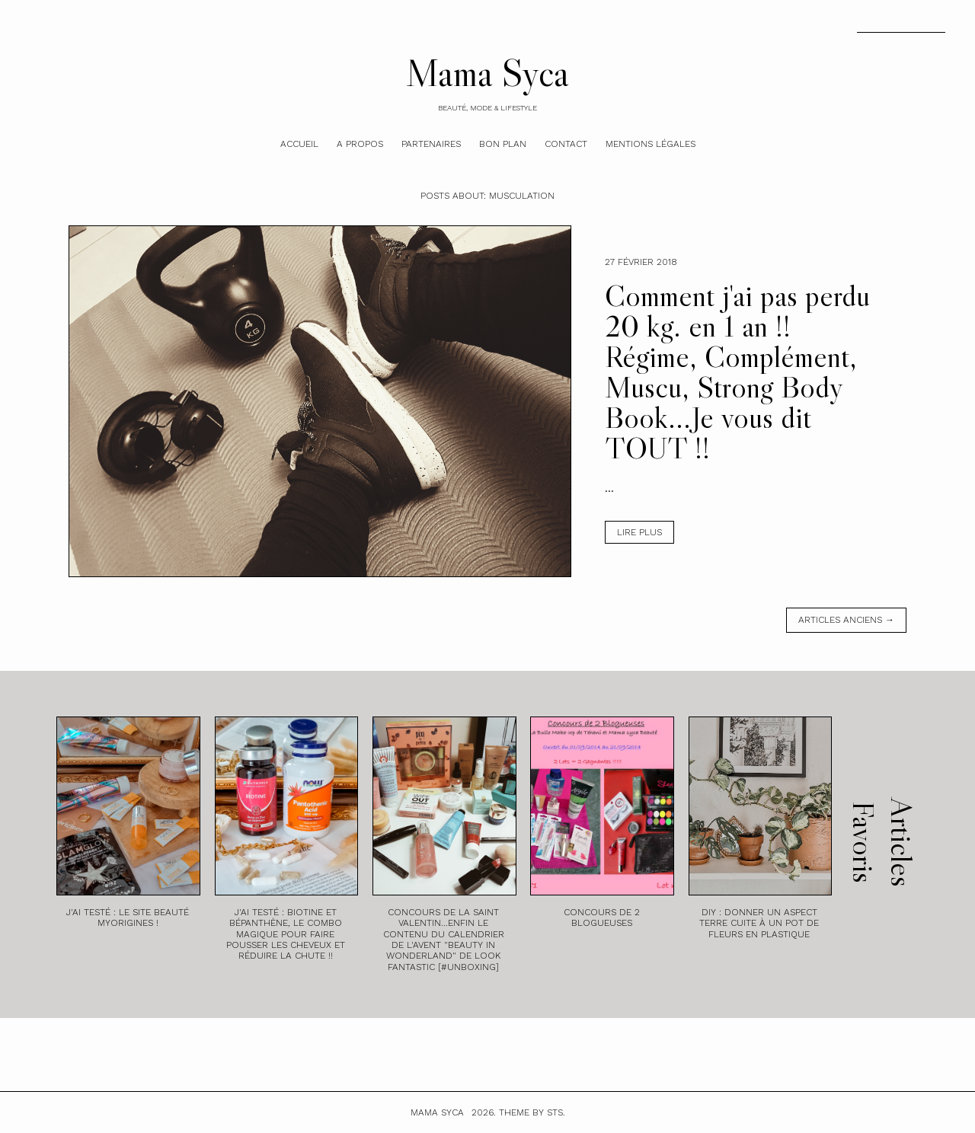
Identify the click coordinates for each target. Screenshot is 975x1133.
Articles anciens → (846, 619)
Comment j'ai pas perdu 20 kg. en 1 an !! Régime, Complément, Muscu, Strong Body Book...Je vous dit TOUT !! (737, 371)
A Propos (360, 144)
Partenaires (431, 144)
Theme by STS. (532, 1112)
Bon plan (502, 144)
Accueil (299, 144)
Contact (566, 144)
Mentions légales (650, 144)
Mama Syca (487, 72)
